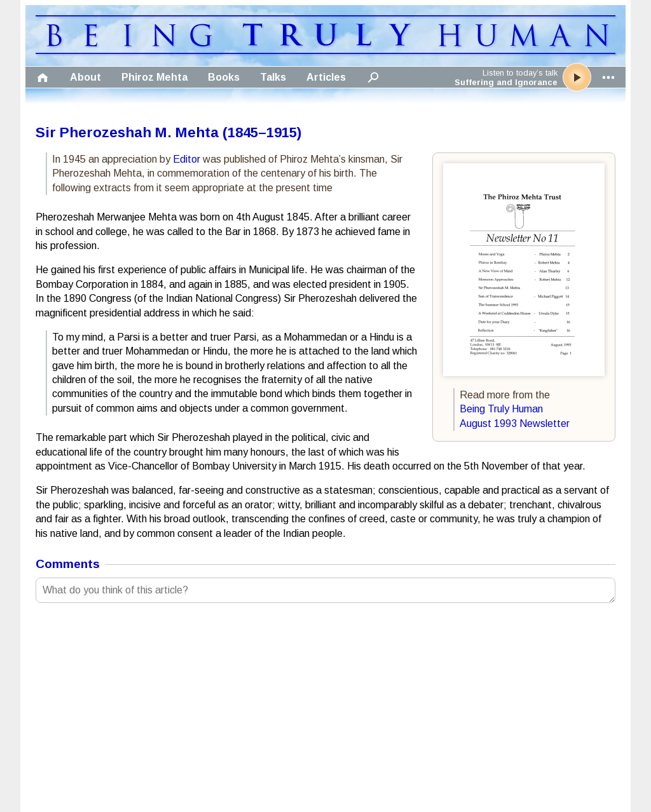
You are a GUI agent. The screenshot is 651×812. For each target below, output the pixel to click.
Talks (273, 77)
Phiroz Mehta (154, 77)
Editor (186, 159)
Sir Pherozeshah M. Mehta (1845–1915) (168, 132)
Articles (326, 77)
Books (224, 77)
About (85, 77)
